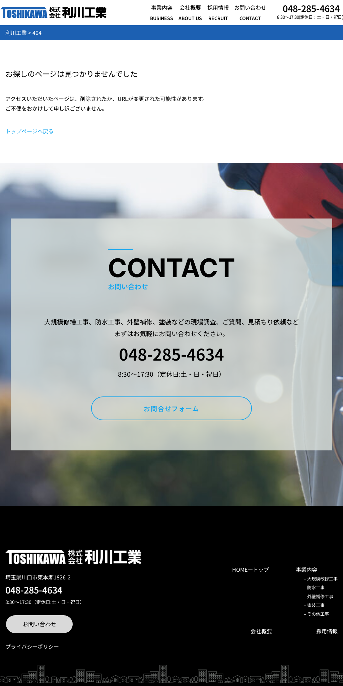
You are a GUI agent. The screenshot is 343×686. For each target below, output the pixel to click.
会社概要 (261, 631)
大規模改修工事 (322, 578)
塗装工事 (316, 605)
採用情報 (327, 631)
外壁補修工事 (320, 596)
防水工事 (316, 587)
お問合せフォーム (171, 408)
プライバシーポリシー (32, 646)
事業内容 (306, 569)
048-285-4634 (311, 8)
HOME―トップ (250, 569)
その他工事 (318, 614)
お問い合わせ (39, 624)
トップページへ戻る (29, 131)
